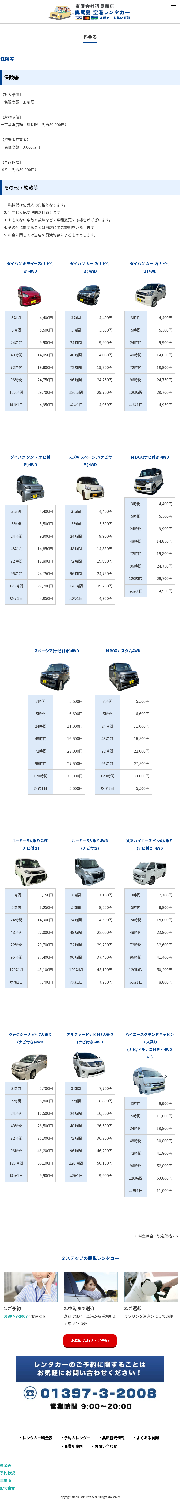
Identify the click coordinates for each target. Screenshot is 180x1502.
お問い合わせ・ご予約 (90, 1340)
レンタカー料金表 (37, 1437)
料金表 (5, 1465)
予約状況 (7, 1473)
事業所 (5, 1480)
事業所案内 (73, 1446)
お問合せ (7, 1488)
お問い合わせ (106, 1446)
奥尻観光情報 (113, 1437)
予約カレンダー (77, 1437)
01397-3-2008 (15, 1316)
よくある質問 (147, 1437)
